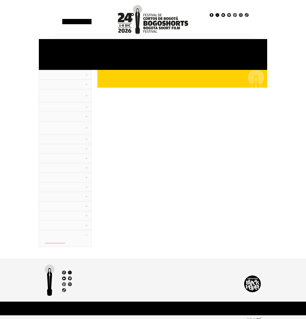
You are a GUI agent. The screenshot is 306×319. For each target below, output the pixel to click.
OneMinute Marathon (54, 59)
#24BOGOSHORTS (225, 23)
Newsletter (77, 21)
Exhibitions (131, 59)
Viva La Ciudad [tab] (65, 213)
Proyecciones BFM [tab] (65, 232)
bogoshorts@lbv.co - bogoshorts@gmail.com (99, 275)
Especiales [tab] (65, 165)
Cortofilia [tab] (65, 174)
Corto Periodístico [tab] (65, 104)
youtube (223, 15)
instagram (241, 15)
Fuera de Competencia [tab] (65, 71)
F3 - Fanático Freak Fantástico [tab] (65, 125)
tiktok (247, 15)
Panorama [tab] (65, 155)
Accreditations (78, 46)
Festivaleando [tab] (65, 184)
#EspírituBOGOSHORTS (228, 20)
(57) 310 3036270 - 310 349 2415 (99, 271)
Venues (158, 46)
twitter (217, 15)
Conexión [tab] (65, 136)
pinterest (235, 15)
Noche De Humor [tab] (65, 193)
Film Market (77, 59)
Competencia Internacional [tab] (65, 93)
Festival (48, 46)
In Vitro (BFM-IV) (54, 238)
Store (238, 46)
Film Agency (241, 59)
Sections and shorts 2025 (138, 48)
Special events (162, 59)
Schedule (105, 46)
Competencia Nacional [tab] (65, 81)
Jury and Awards (189, 46)
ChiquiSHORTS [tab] (65, 222)
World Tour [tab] (65, 203)
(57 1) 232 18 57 (98, 268)
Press (210, 46)
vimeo (229, 15)
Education (103, 59)
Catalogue (185, 59)
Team (217, 59)
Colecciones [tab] (65, 146)
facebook (211, 15)
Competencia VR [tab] (65, 113)
